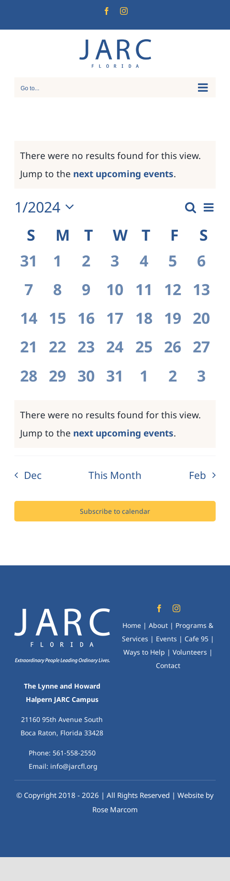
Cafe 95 (196, 638)
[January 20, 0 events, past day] (201, 323)
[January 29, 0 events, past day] (57, 381)
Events (166, 638)
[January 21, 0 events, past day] (28, 352)
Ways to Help (144, 652)
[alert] (115, 424)
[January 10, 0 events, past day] (114, 294)
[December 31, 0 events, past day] (28, 266)
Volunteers (190, 652)
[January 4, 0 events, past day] (144, 266)
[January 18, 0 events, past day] (144, 323)
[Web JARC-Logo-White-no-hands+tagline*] (62, 612)
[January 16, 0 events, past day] (86, 323)
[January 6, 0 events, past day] (201, 266)
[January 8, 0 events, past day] (57, 294)
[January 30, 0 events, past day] (86, 381)
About (158, 625)
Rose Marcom (115, 809)
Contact (168, 665)
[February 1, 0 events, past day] (144, 381)
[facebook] (159, 608)
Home (131, 625)
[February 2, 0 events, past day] (172, 381)
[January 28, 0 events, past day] (28, 381)
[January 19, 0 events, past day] (172, 323)
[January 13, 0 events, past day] (201, 294)
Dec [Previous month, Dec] (33, 475)
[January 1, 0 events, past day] (57, 266)
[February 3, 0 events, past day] (201, 381)
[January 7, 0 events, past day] (28, 294)
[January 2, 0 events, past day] (86, 266)
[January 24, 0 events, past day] (114, 352)
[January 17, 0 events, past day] (114, 323)
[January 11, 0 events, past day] (144, 294)
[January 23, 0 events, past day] (86, 352)
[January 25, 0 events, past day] (144, 352)
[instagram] (176, 608)
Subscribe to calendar (115, 511)
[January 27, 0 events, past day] (201, 352)
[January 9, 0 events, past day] (86, 294)
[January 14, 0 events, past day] (28, 323)
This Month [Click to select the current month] (115, 475)
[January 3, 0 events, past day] (114, 266)
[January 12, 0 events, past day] (172, 294)
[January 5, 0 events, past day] (172, 266)
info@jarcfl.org (74, 766)
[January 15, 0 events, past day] (57, 323)
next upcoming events (123, 174)
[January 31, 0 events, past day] (114, 381)
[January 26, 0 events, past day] (172, 352)
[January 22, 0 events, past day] (57, 352)
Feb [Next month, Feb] (197, 475)
